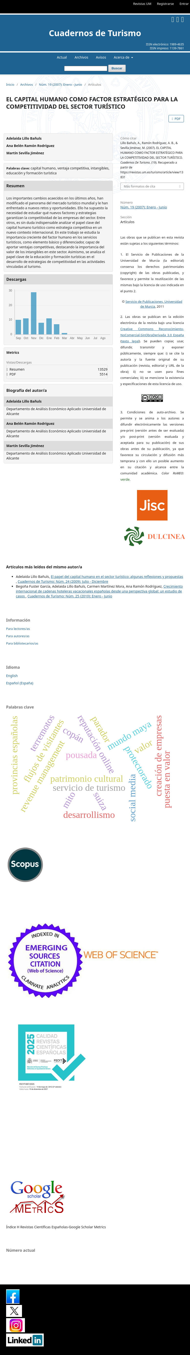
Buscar (117, 68)
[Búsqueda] (85, 68)
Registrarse (165, 3)
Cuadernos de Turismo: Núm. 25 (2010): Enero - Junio (70, 596)
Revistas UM (142, 3)
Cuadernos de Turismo (95, 33)
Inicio (10, 84)
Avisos (101, 57)
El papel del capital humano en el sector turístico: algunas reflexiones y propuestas (117, 576)
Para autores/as (18, 636)
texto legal (130, 341)
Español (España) (19, 683)
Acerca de (122, 57)
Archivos (81, 57)
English (12, 675)
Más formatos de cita (139, 186)
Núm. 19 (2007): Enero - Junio (60, 84)
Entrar (184, 3)
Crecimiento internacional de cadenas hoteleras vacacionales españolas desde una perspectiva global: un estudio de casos (99, 591)
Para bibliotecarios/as (22, 643)
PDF (177, 118)
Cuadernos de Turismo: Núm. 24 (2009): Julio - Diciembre (63, 581)
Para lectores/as (18, 628)
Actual (62, 57)
